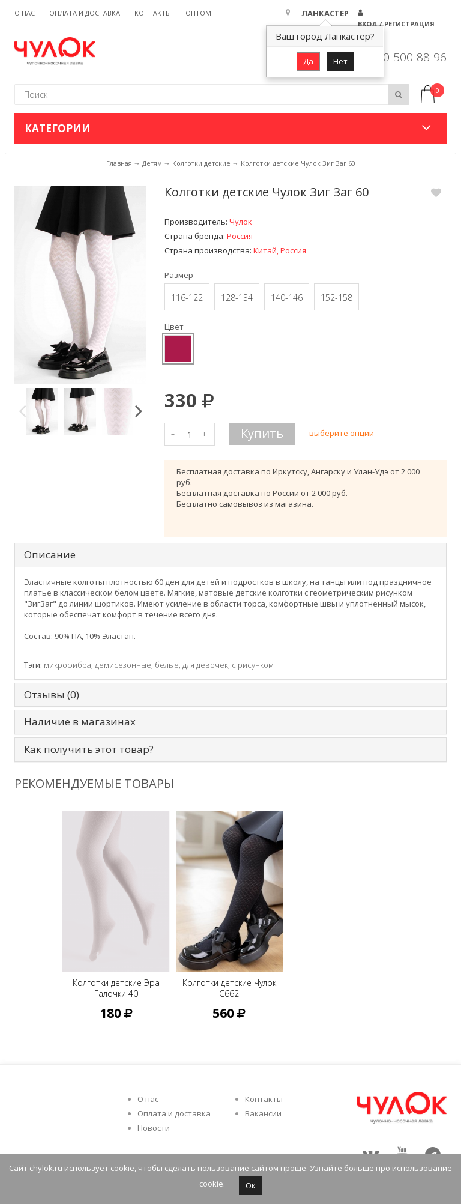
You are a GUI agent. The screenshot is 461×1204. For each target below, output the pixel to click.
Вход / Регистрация (396, 23)
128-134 (237, 297)
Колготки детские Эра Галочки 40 (116, 988)
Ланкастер (325, 13)
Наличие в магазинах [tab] (80, 722)
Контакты (152, 12)
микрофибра (67, 664)
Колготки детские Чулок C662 (229, 988)
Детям (152, 163)
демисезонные (123, 664)
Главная (119, 163)
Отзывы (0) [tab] (51, 695)
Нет (340, 61)
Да (308, 61)
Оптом (198, 12)
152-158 (336, 297)
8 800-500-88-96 (403, 57)
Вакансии (263, 1113)
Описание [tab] (50, 555)
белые (167, 664)
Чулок (240, 221)
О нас (24, 12)
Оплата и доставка (84, 12)
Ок (251, 1185)
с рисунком (253, 664)
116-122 (187, 297)
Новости (153, 1127)
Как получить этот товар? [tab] (89, 749)
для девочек (205, 664)
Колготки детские (201, 163)
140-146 (287, 297)
